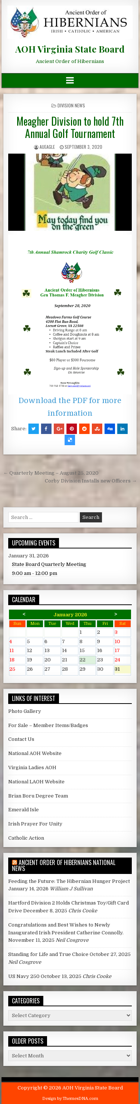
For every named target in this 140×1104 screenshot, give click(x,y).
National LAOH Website (36, 781)
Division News (71, 105)
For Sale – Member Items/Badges (48, 725)
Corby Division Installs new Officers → (91, 481)
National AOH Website (35, 753)
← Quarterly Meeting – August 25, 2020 (51, 473)
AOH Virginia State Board (70, 49)
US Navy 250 (24, 976)
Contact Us (21, 739)
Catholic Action (26, 838)
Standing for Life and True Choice (48, 954)
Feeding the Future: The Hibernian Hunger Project (69, 881)
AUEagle (47, 147)
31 (123, 669)
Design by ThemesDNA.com (70, 1098)
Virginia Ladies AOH (32, 767)
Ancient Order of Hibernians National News (63, 865)
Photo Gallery (24, 711)
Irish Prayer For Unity (35, 824)
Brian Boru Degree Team (38, 796)
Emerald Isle (23, 809)
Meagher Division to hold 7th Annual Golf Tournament (70, 127)
